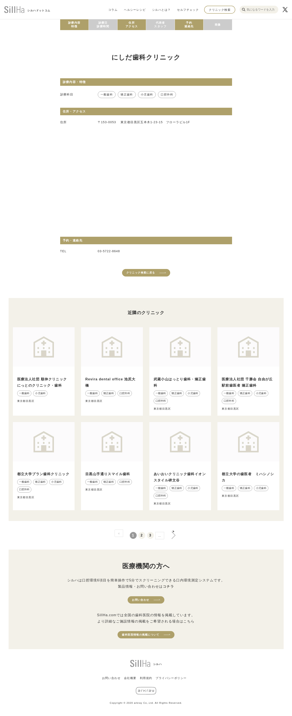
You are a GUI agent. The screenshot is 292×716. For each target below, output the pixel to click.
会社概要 (130, 678)
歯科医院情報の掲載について (140, 634)
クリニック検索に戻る (140, 272)
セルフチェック (188, 9)
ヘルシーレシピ (135, 9)
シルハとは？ (161, 9)
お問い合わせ (140, 599)
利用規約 (146, 678)
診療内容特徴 (74, 24)
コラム (113, 9)
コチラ (168, 586)
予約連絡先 (189, 24)
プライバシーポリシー (171, 678)
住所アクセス (131, 24)
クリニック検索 (220, 9)
